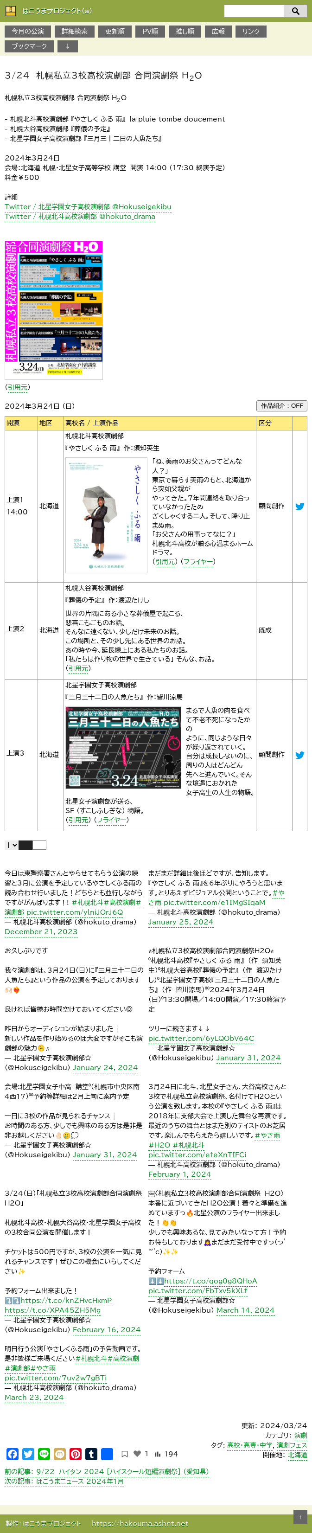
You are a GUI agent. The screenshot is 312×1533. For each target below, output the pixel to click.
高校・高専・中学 (250, 1445)
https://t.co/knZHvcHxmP (66, 1300)
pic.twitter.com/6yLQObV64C (201, 1038)
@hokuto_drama (300, 506)
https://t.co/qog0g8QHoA (210, 1281)
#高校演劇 (119, 902)
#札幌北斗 (87, 902)
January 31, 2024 (248, 1058)
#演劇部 (17, 1368)
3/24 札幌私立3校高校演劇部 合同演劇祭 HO (103, 76)
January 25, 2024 (181, 922)
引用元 (17, 387)
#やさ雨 (267, 1135)
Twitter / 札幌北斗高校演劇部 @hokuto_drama (80, 216)
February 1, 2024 (179, 1174)
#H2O (159, 1145)
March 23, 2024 (34, 1397)
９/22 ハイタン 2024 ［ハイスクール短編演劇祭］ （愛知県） (107, 1472)
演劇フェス (292, 1445)
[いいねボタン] (137, 1454)
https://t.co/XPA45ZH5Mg (53, 1310)
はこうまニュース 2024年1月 (64, 1481)
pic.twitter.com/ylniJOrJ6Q (74, 912)
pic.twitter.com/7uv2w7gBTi (56, 1378)
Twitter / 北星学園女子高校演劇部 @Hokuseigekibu (88, 207)
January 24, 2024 (105, 1068)
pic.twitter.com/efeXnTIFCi (197, 1155)
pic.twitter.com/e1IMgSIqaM (215, 902)
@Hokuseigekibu (300, 755)
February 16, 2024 (107, 1330)
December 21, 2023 (41, 932)
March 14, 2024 (245, 1310)
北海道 (297, 1455)
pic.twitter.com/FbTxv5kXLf (198, 1291)
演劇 (300, 1435)
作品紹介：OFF (282, 405)
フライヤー (198, 561)
